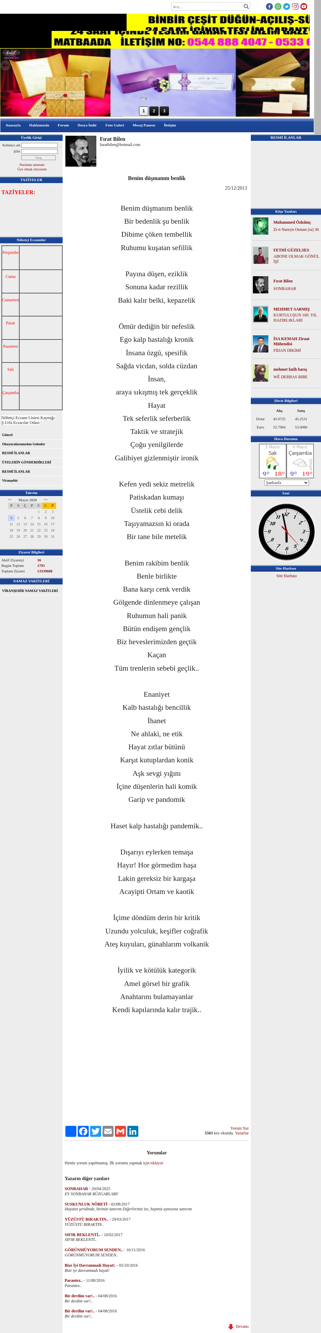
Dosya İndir (87, 125)
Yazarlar (242, 1133)
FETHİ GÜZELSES (291, 250)
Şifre (17, 151)
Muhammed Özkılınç (292, 222)
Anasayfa (13, 125)
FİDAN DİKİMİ (287, 350)
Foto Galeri (114, 125)
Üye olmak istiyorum (32, 169)
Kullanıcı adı (11, 145)
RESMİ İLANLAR (16, 453)
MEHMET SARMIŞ (292, 309)
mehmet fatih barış (290, 369)
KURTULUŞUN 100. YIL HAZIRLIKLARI (295, 318)
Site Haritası (286, 575)
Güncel (7, 435)
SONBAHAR (285, 288)
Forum (63, 125)
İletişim (170, 125)
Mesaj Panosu (144, 125)
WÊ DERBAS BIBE (291, 376)
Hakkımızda (39, 125)
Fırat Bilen (283, 281)
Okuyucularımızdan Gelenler (23, 444)
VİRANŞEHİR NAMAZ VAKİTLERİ (30, 591)
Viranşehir (10, 480)
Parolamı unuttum (32, 165)
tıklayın (156, 1163)
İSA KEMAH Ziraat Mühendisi (292, 341)
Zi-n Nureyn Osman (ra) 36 (296, 229)
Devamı (238, 1326)
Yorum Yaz (240, 1128)
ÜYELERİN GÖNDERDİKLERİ (26, 462)
